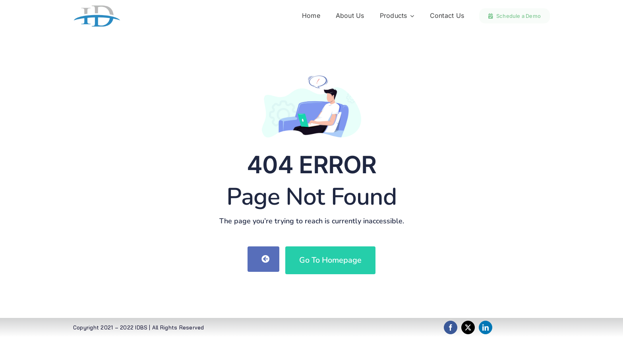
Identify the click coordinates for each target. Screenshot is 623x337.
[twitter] (468, 327)
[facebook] (450, 327)
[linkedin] (485, 327)
